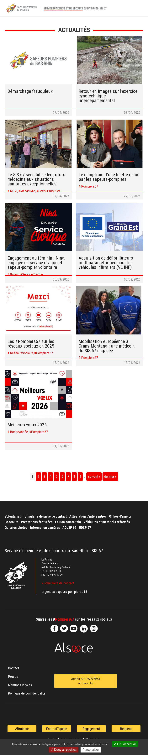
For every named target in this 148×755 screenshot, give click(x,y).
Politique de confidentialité (26, 693)
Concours (11, 522)
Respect (126, 729)
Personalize (90, 749)
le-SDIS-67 (64, 628)
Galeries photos (16, 527)
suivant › (94, 476)
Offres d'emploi (120, 516)
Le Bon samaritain (68, 522)
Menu (138, 9)
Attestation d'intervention (88, 516)
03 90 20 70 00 (53, 571)
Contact (13, 668)
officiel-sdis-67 (73, 628)
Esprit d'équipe (56, 729)
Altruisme (22, 729)
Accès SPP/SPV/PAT (85, 681)
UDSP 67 (85, 527)
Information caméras (45, 527)
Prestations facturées (37, 522)
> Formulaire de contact (57, 583)
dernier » (110, 476)
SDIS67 (54, 628)
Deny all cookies (64, 749)
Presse (13, 677)
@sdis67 (94, 628)
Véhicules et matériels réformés (107, 522)
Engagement (91, 729)
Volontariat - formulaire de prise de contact (36, 516)
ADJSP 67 (69, 527)
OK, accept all (125, 744)
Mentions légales (20, 685)
